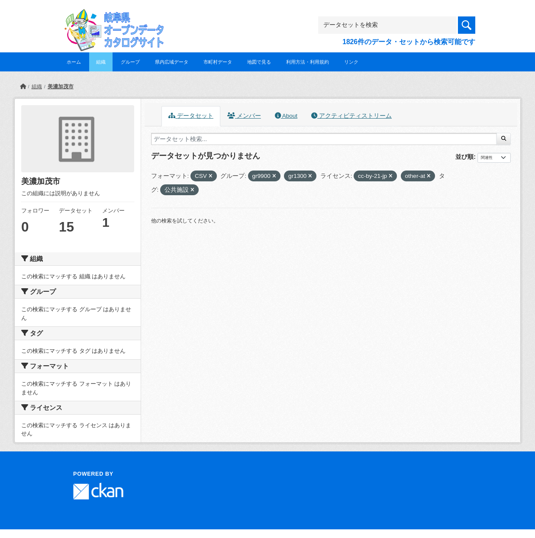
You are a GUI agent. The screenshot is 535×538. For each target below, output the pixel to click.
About (286, 116)
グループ (130, 61)
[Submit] (503, 139)
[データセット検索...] (324, 139)
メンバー (244, 116)
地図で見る (259, 61)
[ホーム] (23, 87)
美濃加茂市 (61, 87)
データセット (190, 116)
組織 (101, 61)
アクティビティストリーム (351, 116)
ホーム (74, 61)
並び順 (464, 156)
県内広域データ (171, 61)
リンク (351, 61)
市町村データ (217, 61)
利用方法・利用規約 (307, 61)
